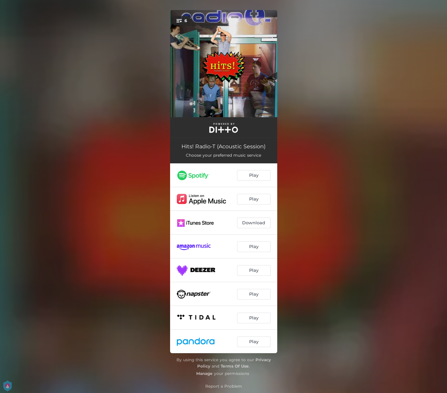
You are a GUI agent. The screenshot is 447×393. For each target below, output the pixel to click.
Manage (204, 373)
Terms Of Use (235, 366)
